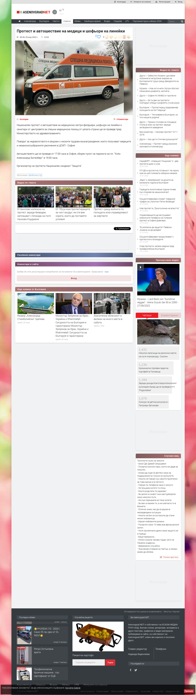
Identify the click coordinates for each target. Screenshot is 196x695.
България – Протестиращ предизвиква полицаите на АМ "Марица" (159, 109)
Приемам (189, 691)
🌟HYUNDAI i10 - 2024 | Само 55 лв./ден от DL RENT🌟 (47, 648)
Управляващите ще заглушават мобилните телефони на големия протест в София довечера (156, 218)
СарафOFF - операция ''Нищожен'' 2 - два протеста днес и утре (159, 162)
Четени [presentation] (147, 315)
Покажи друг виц (169, 557)
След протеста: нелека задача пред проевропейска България (157, 247)
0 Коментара (122, 119)
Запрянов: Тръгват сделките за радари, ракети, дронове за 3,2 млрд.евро (34, 319)
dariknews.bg (35, 175)
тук (106, 271)
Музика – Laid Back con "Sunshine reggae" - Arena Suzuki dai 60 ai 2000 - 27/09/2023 (157, 302)
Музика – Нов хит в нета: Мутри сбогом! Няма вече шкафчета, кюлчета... (159, 89)
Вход (74, 278)
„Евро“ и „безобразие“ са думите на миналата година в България (156, 181)
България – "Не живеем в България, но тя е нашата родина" (159, 116)
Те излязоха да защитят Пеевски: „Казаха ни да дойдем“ (156, 228)
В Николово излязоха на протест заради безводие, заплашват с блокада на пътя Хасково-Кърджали (72, 214)
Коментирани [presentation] (169, 315)
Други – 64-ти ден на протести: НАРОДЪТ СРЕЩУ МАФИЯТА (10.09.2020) (159, 101)
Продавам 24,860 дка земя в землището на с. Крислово (46, 627)
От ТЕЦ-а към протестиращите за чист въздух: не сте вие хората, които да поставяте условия (111, 214)
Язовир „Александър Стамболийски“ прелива (69, 317)
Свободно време (92, 21)
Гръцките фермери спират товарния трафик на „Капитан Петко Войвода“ (157, 200)
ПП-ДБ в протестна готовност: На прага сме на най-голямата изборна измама (159, 172)
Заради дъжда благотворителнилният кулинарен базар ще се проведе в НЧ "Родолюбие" (158, 387)
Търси (110, 663)
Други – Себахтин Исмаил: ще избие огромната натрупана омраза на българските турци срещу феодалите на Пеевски (159, 79)
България (24, 119)
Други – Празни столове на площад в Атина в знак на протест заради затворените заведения (158, 125)
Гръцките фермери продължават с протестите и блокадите (157, 238)
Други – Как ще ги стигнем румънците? (159, 139)
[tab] (147, 316)
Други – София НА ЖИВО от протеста (158, 95)
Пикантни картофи (83, 655)
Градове (118, 21)
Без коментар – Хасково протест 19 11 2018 (159, 133)
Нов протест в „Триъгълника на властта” (159, 208)
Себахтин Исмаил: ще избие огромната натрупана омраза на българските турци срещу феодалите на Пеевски (34, 214)
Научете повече (72, 687)
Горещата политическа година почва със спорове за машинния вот (158, 190)
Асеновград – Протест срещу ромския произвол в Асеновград (158, 145)
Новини (67, 21)
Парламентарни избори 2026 (147, 21)
